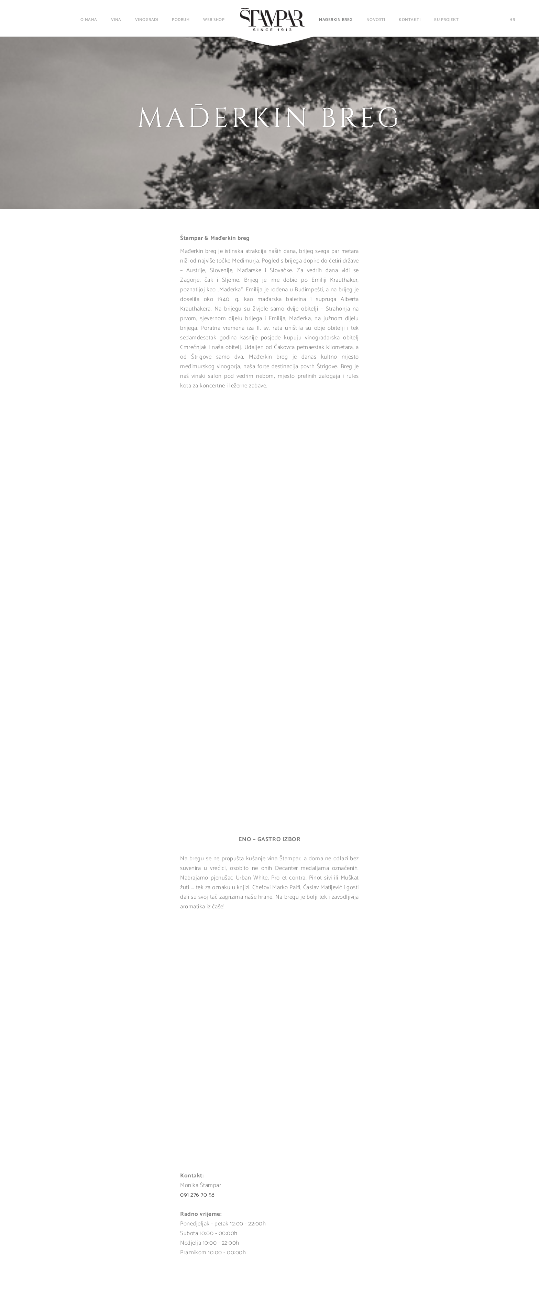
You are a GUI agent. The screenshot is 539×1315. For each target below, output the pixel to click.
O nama (88, 19)
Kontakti (409, 19)
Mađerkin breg (336, 19)
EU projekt (446, 19)
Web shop (213, 19)
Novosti (375, 19)
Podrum (180, 19)
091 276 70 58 (197, 1195)
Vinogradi (146, 19)
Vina (116, 19)
